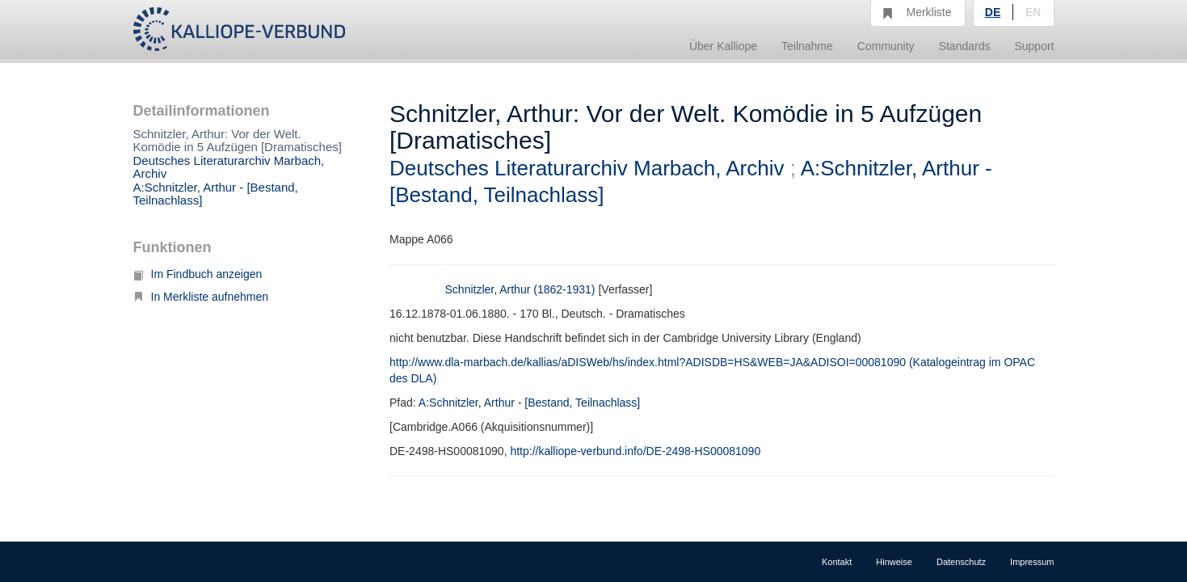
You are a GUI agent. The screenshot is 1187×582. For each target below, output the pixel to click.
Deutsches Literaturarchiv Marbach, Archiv (229, 167)
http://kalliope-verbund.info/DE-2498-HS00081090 (635, 451)
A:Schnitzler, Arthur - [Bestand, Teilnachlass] (215, 194)
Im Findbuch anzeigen (198, 274)
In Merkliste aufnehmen (201, 296)
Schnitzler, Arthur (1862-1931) (520, 289)
